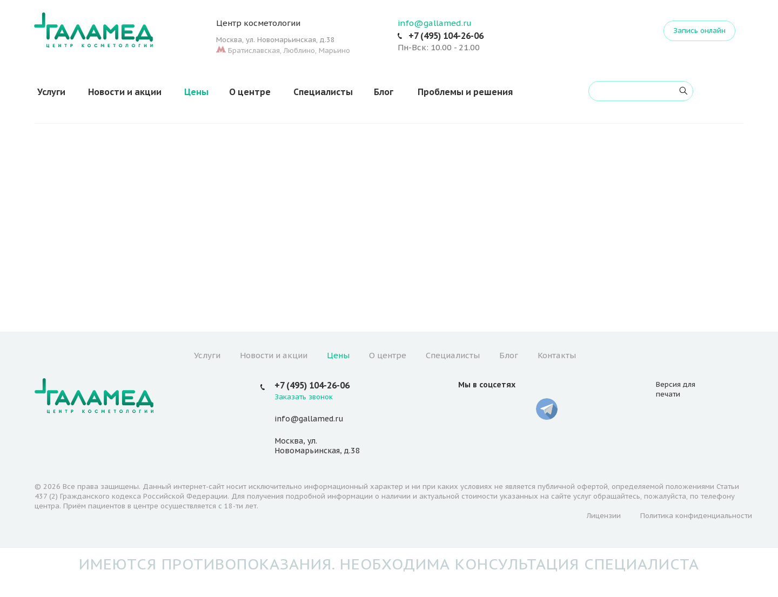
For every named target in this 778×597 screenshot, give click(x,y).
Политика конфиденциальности (696, 515)
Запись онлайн (699, 30)
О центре (250, 91)
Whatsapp (521, 409)
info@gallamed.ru (435, 23)
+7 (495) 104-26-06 (446, 35)
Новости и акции (125, 91)
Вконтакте (469, 409)
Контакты (557, 355)
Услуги (51, 91)
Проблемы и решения (465, 91)
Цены (196, 91)
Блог (383, 91)
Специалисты (323, 91)
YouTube (495, 409)
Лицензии (604, 515)
